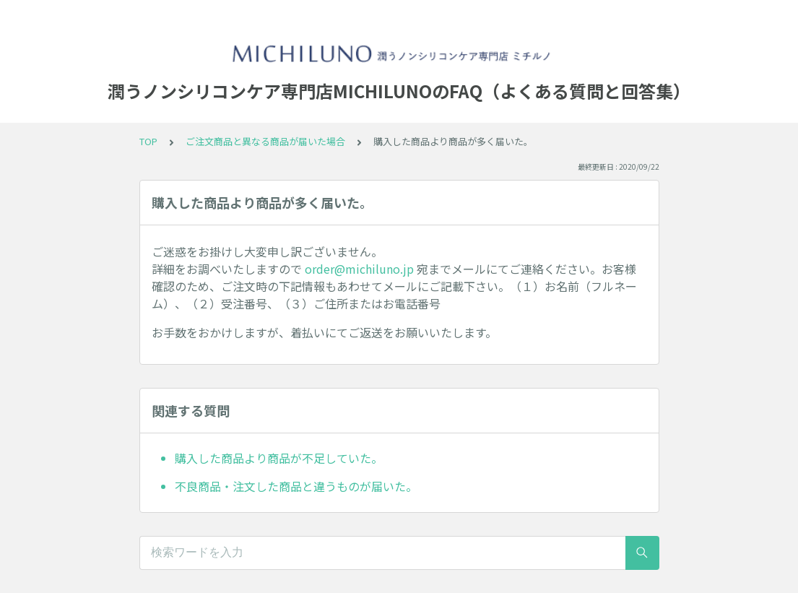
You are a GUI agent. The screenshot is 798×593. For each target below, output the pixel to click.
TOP (148, 141)
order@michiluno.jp (359, 268)
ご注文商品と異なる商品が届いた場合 (265, 141)
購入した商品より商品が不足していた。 (279, 458)
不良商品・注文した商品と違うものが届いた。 (296, 486)
